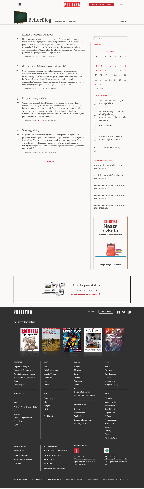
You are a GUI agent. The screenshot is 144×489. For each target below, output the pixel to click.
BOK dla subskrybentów (23, 460)
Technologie (79, 416)
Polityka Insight (37, 480)
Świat (46, 363)
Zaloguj (122, 4)
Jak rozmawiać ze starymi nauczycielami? (110, 167)
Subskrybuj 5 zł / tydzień (102, 4)
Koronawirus (19, 394)
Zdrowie (77, 409)
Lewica (17, 414)
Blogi (107, 363)
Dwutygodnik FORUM (20, 480)
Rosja (46, 381)
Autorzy (108, 427)
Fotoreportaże (111, 420)
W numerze (18, 363)
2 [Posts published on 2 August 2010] (96, 66)
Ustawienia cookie (51, 464)
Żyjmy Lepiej (19, 385)
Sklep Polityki (111, 438)
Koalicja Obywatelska (23, 418)
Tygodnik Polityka (21, 367)
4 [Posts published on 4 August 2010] (105, 66)
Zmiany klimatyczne (83, 420)
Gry (75, 388)
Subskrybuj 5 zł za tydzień (85, 295)
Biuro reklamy (19, 451)
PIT (45, 402)
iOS (75, 457)
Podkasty (109, 416)
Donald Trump (50, 374)
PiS (15, 411)
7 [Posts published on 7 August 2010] (120, 66)
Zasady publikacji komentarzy (55, 451)
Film (76, 374)
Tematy (108, 431)
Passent (108, 367)
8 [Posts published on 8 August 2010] (125, 66)
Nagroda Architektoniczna (85, 396)
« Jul (96, 89)
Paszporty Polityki (82, 392)
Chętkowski (110, 381)
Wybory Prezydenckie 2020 (25, 407)
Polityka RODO (49, 460)
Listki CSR (48, 416)
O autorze (124, 22)
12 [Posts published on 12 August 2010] (110, 71)
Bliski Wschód (50, 378)
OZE (46, 409)
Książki (77, 367)
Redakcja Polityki (20, 447)
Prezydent (18, 421)
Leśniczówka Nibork (54, 480)
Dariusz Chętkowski (48, 57)
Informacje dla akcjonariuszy (55, 469)
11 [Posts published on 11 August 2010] (106, 71)
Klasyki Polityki (111, 409)
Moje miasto (110, 413)
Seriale (77, 378)
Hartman (108, 370)
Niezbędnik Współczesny (24, 378)
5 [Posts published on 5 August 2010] (110, 66)
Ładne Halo (79, 480)
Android (81, 457)
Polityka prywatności (52, 456)
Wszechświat (79, 413)
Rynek (46, 394)
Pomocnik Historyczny (23, 370)
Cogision (73, 480)
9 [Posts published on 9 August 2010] (96, 71)
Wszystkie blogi (111, 385)
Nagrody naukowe (81, 424)
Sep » (101, 89)
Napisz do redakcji (21, 456)
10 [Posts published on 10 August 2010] (101, 71)
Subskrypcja (106, 312)
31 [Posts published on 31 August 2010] (101, 85)
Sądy (16, 425)
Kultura (77, 363)
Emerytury (48, 399)
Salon (16, 381)
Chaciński (109, 378)
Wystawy (78, 381)
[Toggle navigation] (19, 5)
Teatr (76, 385)
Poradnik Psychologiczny (24, 374)
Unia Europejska (51, 370)
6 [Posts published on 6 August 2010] (115, 66)
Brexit (46, 367)
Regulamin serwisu (51, 447)
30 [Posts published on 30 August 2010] (96, 85)
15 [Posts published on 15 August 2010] (125, 71)
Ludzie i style (110, 402)
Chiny (46, 385)
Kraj (15, 403)
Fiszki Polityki (109, 457)
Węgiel (47, 406)
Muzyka (77, 370)
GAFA (46, 413)
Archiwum (109, 424)
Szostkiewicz (110, 374)
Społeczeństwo (111, 406)
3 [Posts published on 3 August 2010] (101, 66)
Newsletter (91, 312)
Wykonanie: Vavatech (92, 480)
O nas (107, 434)
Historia (108, 399)
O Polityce (17, 464)
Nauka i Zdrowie (80, 405)
